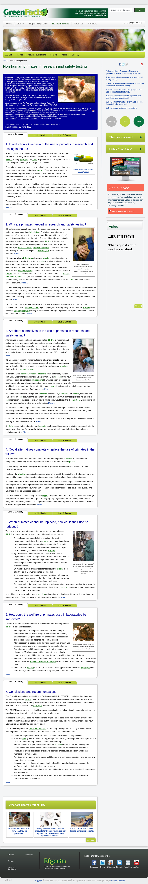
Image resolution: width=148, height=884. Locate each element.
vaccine (30, 667)
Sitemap (11, 855)
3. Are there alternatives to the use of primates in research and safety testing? (125, 84)
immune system (25, 270)
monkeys (24, 159)
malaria (66, 273)
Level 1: (15, 134)
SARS (71, 280)
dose (52, 386)
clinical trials (33, 232)
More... (9, 207)
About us (78, 23)
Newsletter (128, 867)
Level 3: (64, 135)
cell (7, 400)
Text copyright (10, 118)
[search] (120, 10)
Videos (64, 55)
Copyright (38, 881)
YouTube (136, 867)
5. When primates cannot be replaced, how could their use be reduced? (123, 97)
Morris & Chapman (118, 881)
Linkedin (119, 867)
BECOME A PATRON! (121, 211)
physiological (43, 250)
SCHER (45, 110)
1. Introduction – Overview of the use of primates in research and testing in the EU (123, 72)
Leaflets (53, 55)
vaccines (47, 258)
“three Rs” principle (37, 728)
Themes (19, 55)
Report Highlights (38, 23)
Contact (11, 861)
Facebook (94, 867)
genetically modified (30, 374)
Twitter (102, 867)
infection (76, 400)
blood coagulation (41, 247)
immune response (22, 310)
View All (138, 306)
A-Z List (8, 55)
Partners (92, 23)
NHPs (8, 159)
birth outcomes (25, 247)
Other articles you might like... (27, 804)
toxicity (60, 569)
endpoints (85, 667)
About (138, 121)
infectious (28, 258)
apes (34, 159)
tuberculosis (11, 276)
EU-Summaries (60, 23)
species (40, 170)
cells (42, 261)
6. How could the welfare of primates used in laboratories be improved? (124, 103)
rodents (42, 374)
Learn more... (55, 112)
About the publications (37, 55)
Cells (11, 426)
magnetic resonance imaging (43, 661)
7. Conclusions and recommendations (121, 108)
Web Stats (29, 855)
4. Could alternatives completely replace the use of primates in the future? (124, 91)
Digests (21, 23)
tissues (45, 495)
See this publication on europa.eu (53, 116)
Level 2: (40, 135)
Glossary (75, 55)
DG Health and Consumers (28, 118)
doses (58, 377)
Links (125, 121)
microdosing (37, 380)
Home (9, 23)
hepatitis (21, 276)
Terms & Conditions (12, 868)
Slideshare (111, 867)
